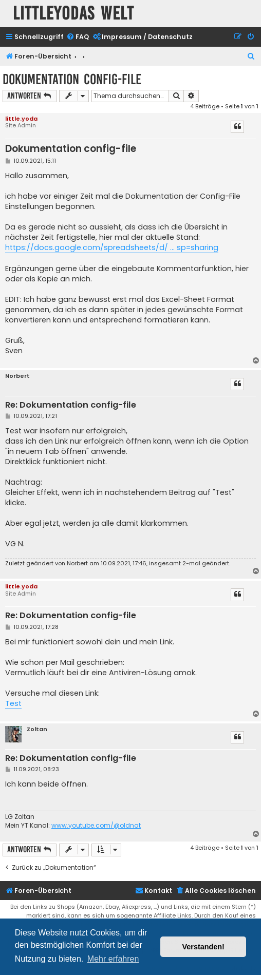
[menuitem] (77, 37)
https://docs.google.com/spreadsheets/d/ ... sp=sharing (111, 247)
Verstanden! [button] (203, 947)
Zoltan (37, 729)
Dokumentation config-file (72, 79)
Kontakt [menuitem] (153, 890)
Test (13, 703)
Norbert (17, 376)
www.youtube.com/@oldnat (96, 825)
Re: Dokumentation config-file (70, 405)
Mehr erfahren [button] (113, 958)
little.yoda (21, 118)
